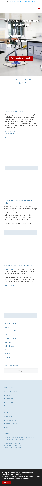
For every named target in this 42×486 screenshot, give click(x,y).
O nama (8, 406)
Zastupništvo (10, 402)
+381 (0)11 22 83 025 (14, 447)
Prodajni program (11, 391)
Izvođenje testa (10, 134)
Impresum (9, 416)
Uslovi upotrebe (11, 420)
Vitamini (7, 357)
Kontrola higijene (10, 338)
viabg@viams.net (30, 2)
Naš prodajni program (21, 58)
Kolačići (8, 427)
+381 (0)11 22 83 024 (15, 2)
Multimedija (9, 399)
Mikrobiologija (9, 346)
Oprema (7, 350)
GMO (6, 334)
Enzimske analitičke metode (14, 331)
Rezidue (7, 353)
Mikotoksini (8, 342)
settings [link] (26, 478)
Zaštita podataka (11, 424)
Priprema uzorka (10, 131)
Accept (6, 482)
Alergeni (7, 327)
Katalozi (8, 395)
